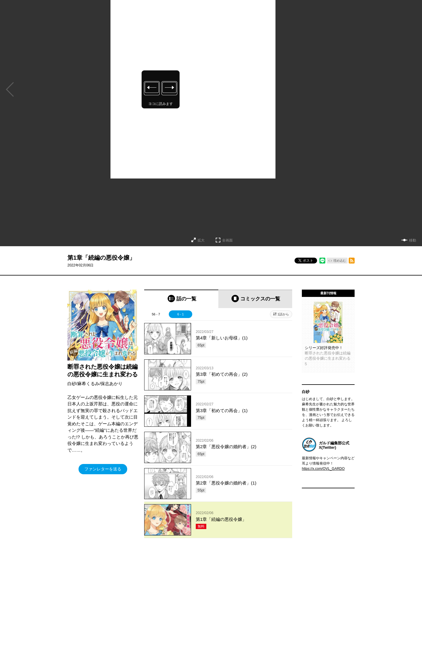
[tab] (181, 299)
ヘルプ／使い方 (154, 627)
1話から (283, 314)
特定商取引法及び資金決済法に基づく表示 (246, 627)
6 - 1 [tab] (180, 314)
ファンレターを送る (102, 469)
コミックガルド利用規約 (190, 627)
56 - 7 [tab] (156, 314)
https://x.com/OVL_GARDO (323, 469)
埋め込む (339, 260)
